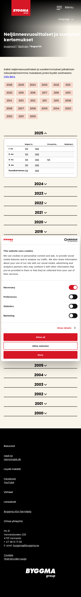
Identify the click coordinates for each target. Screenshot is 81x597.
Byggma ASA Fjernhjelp (17, 511)
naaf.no (8, 455)
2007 (21, 108)
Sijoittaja (23, 46)
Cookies (8, 555)
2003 (68, 108)
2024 (33, 85)
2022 (56, 85)
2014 (9, 100)
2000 (33, 116)
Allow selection (40, 346)
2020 (9, 92)
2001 (21, 116)
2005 (45, 108)
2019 (21, 92)
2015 (68, 92)
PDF (26, 149)
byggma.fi (10, 46)
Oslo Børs (9, 76)
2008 (9, 108)
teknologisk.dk (12, 459)
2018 (32, 92)
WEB (37, 149)
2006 (33, 108)
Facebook (10, 479)
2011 (44, 100)
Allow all (40, 337)
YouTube (9, 482)
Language (65, 19)
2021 (67, 85)
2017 (44, 92)
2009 (68, 100)
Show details (64, 328)
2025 (21, 85)
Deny (40, 354)
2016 (56, 92)
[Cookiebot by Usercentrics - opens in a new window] (64, 240)
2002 (9, 116)
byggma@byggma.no (26, 545)
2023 (44, 85)
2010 (56, 100)
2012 (32, 100)
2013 (21, 100)
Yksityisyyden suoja (15, 559)
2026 (9, 85)
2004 (56, 108)
